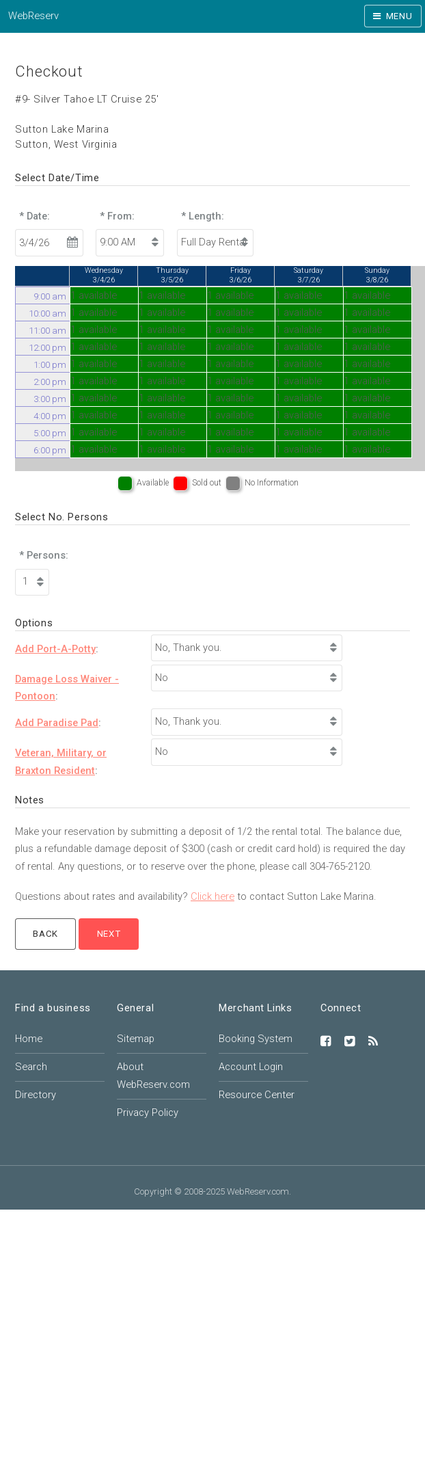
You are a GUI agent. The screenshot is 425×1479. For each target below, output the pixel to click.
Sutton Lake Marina (62, 129)
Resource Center (256, 1095)
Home (28, 1038)
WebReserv (33, 16)
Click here (212, 896)
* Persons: (43, 555)
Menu (399, 16)
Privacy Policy (147, 1112)
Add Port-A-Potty (55, 649)
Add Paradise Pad (56, 723)
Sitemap (135, 1038)
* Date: (34, 216)
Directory (35, 1095)
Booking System (255, 1038)
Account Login (251, 1067)
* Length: (202, 216)
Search (31, 1067)
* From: (117, 216)
